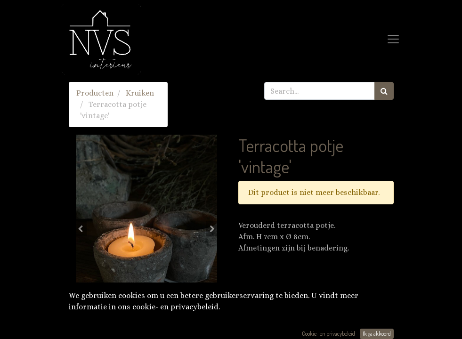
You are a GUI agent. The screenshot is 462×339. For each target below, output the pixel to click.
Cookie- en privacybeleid (328, 333)
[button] (80, 229)
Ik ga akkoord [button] (377, 333)
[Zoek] (384, 91)
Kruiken (140, 93)
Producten (94, 93)
